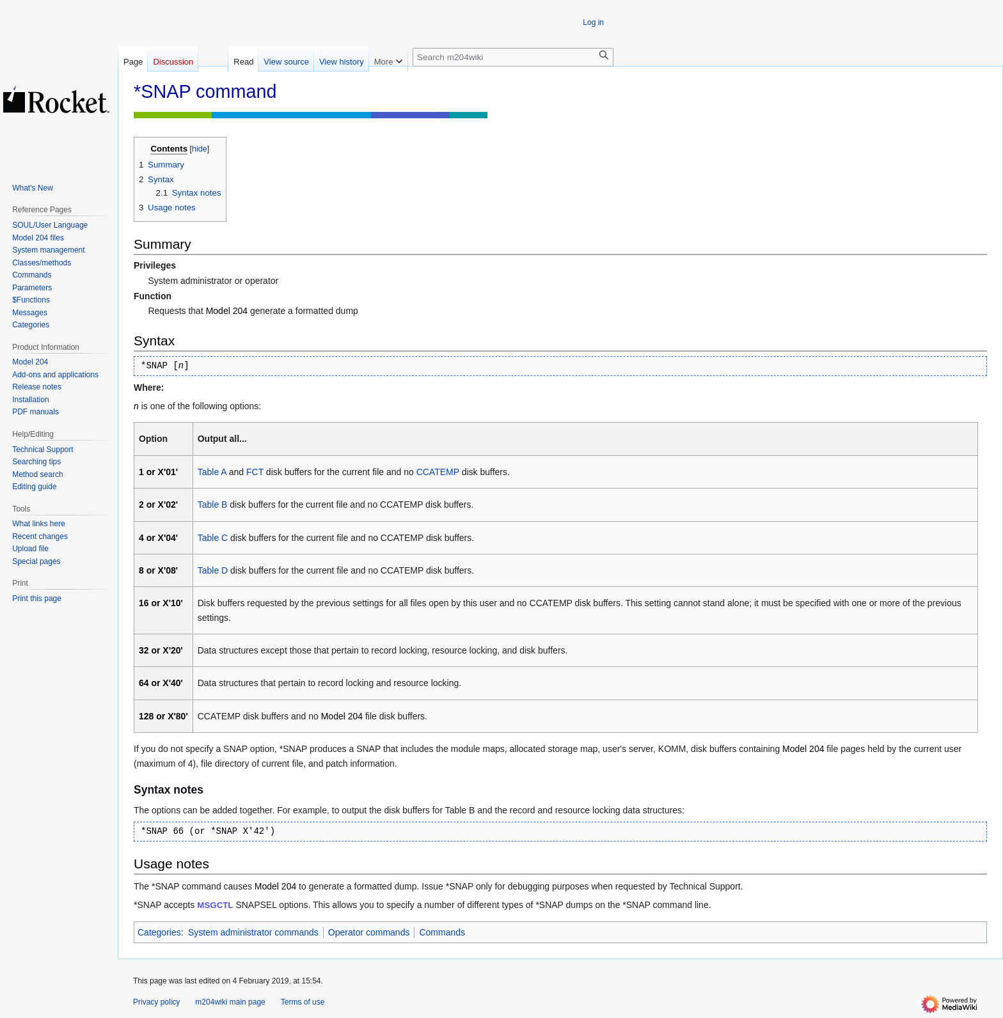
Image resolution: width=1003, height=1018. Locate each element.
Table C (213, 538)
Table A (212, 472)
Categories (159, 932)
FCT (255, 472)
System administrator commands (253, 932)
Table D (213, 570)
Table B (213, 504)
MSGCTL (215, 905)
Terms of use (303, 1002)
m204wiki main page (230, 1002)
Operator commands (369, 932)
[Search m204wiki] (513, 57)
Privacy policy (156, 1002)
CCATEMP (437, 472)
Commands (442, 932)
